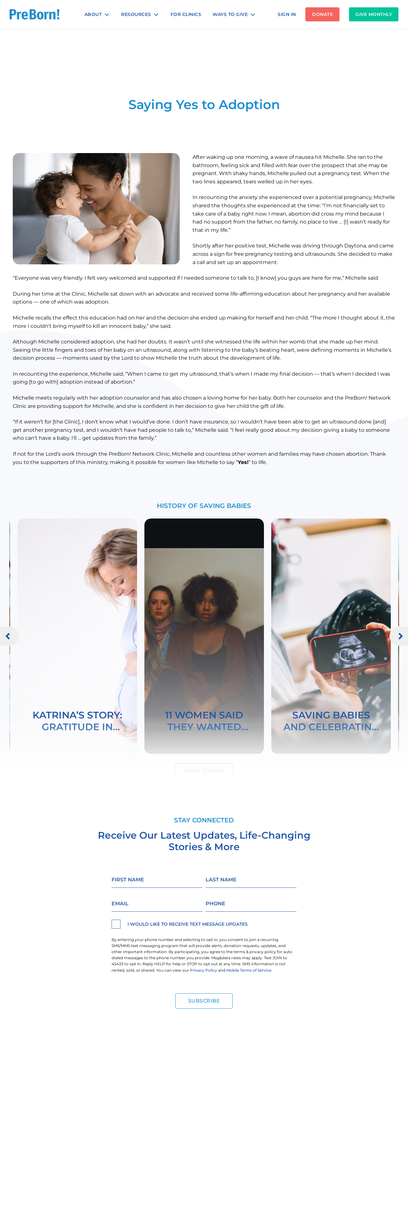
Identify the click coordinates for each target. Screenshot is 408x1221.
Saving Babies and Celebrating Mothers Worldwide (331, 735)
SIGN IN (287, 14)
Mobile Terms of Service (248, 983)
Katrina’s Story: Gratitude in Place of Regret (77, 735)
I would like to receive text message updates (187, 937)
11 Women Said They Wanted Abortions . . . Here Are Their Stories (204, 735)
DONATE (322, 14)
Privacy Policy (203, 983)
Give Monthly (373, 14)
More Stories (204, 784)
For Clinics (186, 14)
